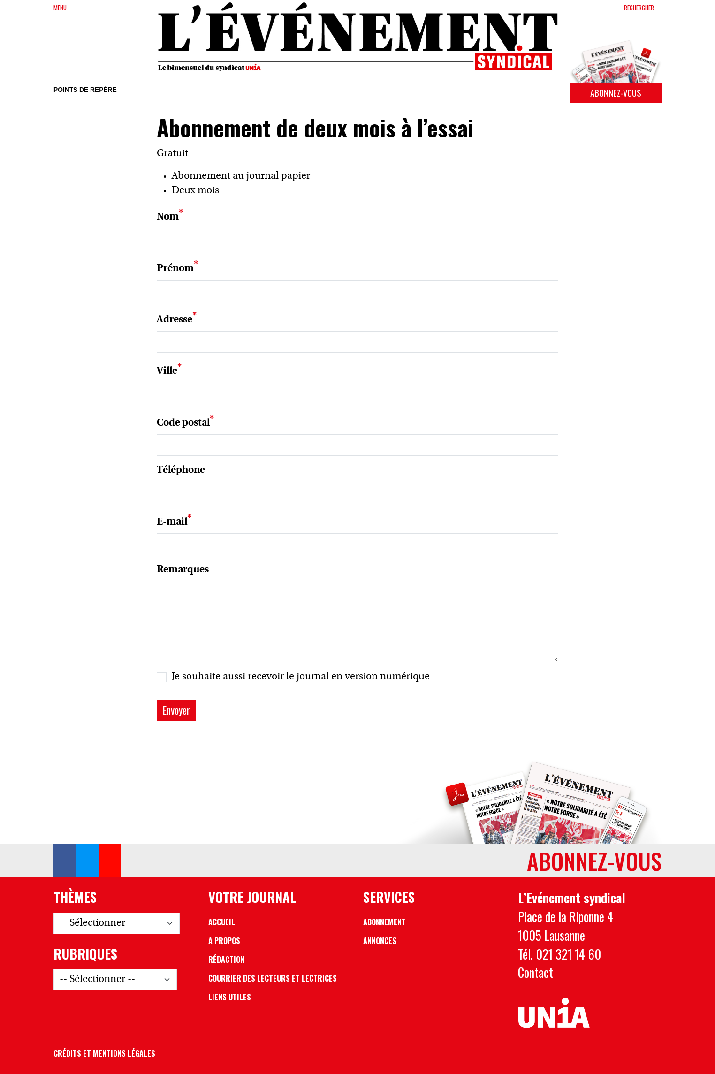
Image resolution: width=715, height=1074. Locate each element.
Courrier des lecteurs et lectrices (272, 978)
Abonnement (384, 922)
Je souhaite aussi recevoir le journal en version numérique (301, 677)
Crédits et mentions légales (104, 1053)
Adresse (174, 320)
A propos (224, 940)
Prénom (175, 269)
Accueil (221, 922)
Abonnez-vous (615, 92)
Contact (535, 972)
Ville (167, 371)
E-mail (172, 522)
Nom (168, 217)
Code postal (183, 423)
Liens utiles (229, 997)
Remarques (183, 570)
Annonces (379, 940)
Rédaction (226, 959)
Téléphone (181, 470)
